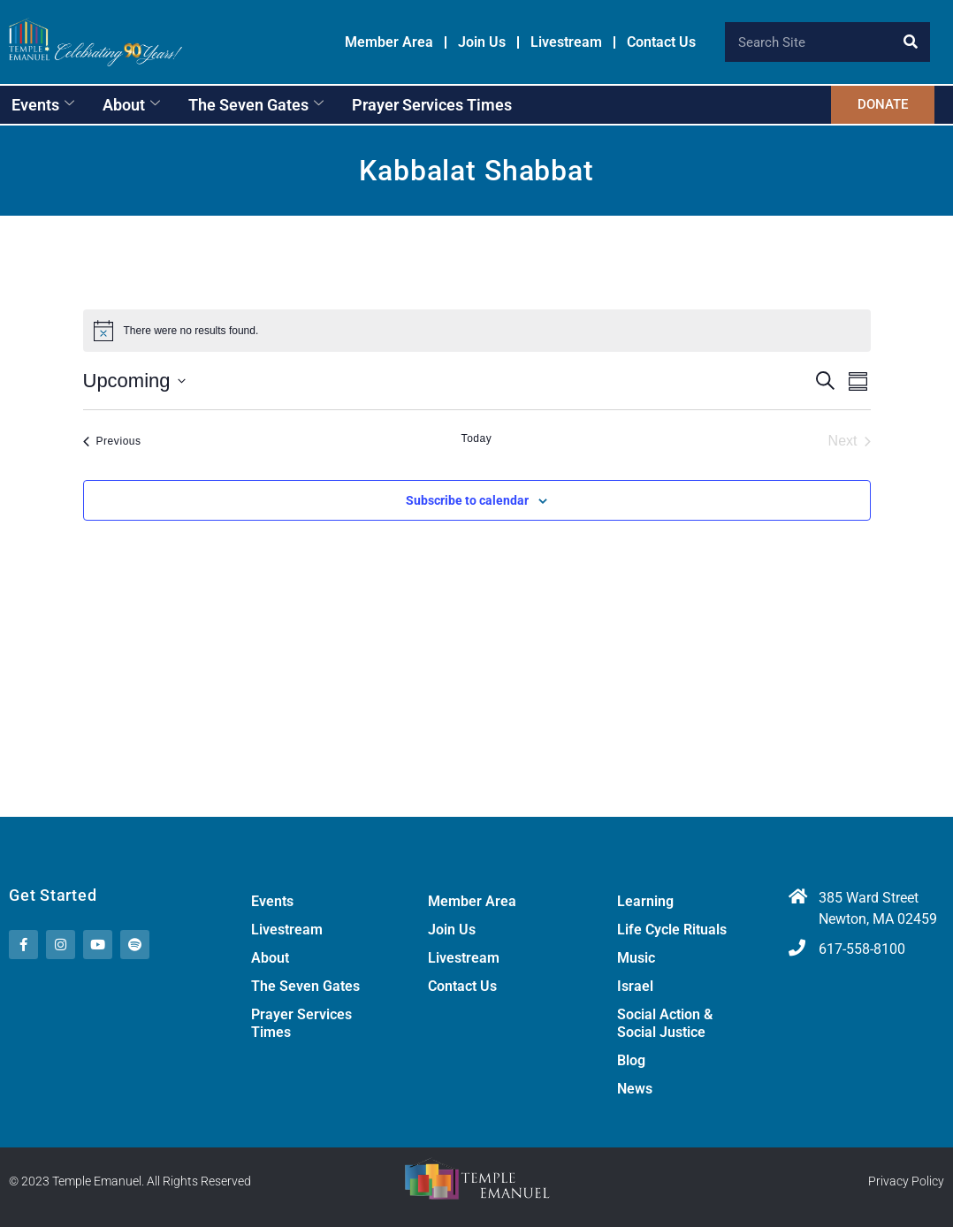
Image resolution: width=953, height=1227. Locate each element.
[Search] (910, 42)
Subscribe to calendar (467, 500)
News (634, 1088)
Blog (631, 1060)
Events (42, 104)
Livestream (566, 42)
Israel (635, 986)
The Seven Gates (256, 104)
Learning (645, 901)
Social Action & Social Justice (665, 1023)
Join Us (482, 42)
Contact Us (661, 42)
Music (636, 957)
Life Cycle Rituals (672, 929)
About (131, 104)
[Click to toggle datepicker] (134, 380)
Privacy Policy (906, 1181)
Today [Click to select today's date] (476, 438)
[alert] (477, 330)
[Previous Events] (112, 441)
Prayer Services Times (432, 104)
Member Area (389, 42)
